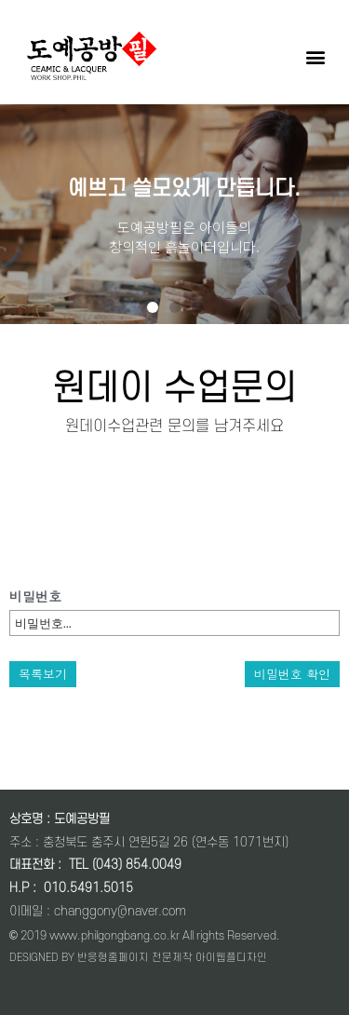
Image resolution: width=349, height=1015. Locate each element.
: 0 (40, 888)
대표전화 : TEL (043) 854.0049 (95, 865)
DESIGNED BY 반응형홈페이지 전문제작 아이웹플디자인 (138, 958)
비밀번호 (35, 596)
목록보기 (43, 674)
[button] (315, 56)
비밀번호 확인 (292, 674)
